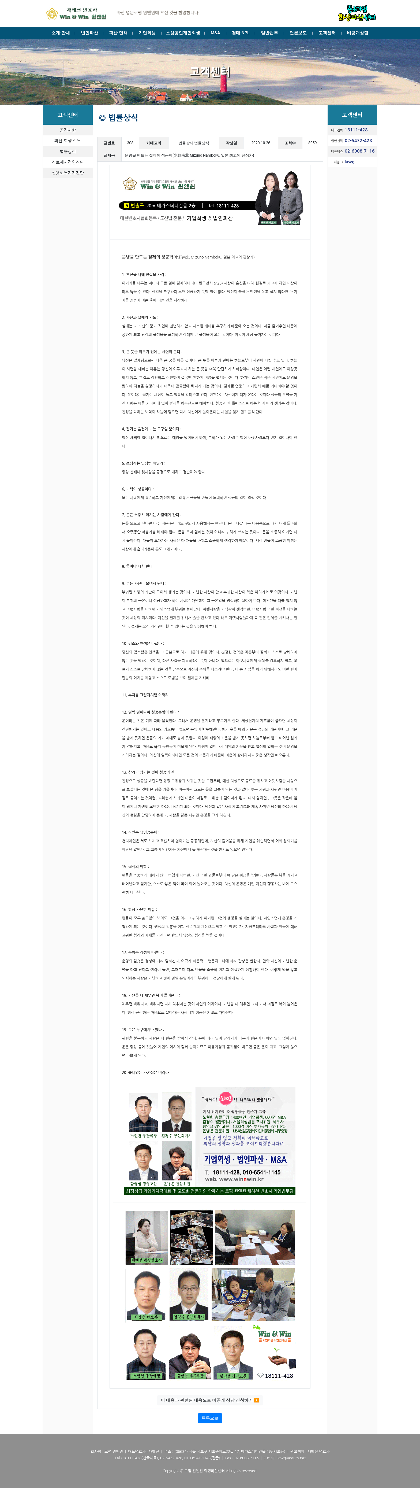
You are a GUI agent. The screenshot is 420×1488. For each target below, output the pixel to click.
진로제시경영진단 (68, 162)
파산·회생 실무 (67, 141)
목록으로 (210, 1418)
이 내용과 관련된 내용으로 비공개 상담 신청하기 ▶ (210, 1400)
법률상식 (68, 151)
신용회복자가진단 (68, 173)
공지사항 (68, 130)
